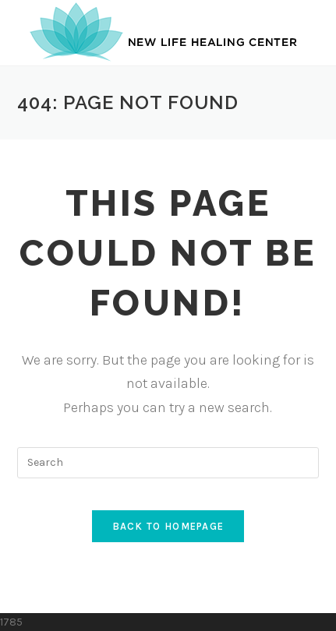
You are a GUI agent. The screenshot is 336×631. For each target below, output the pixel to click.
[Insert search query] (168, 462)
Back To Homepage (168, 526)
